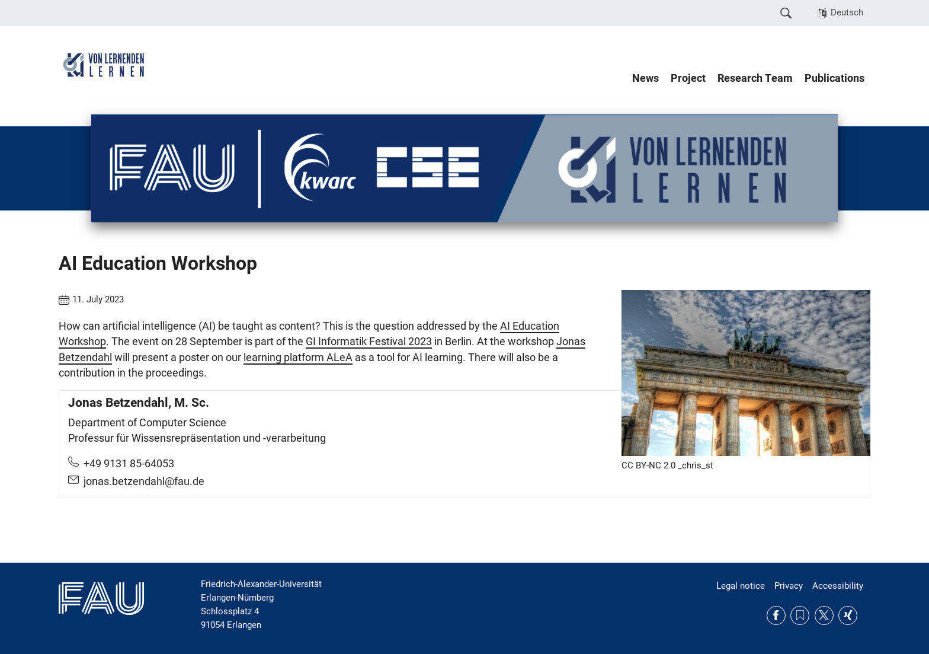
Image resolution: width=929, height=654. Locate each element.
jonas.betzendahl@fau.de (144, 481)
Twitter (824, 615)
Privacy (788, 585)
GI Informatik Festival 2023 (369, 341)
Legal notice (740, 585)
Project (688, 78)
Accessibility (837, 585)
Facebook (776, 615)
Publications (834, 78)
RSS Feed (799, 615)
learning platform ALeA (298, 357)
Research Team (755, 78)
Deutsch (847, 12)
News (645, 78)
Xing (847, 615)
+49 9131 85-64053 (129, 464)
